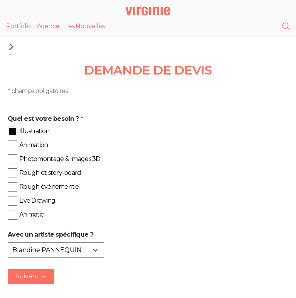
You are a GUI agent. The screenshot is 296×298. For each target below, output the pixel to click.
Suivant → (31, 276)
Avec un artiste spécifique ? (50, 234)
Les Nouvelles (84, 26)
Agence (48, 26)
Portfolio (18, 26)
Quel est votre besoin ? (45, 118)
